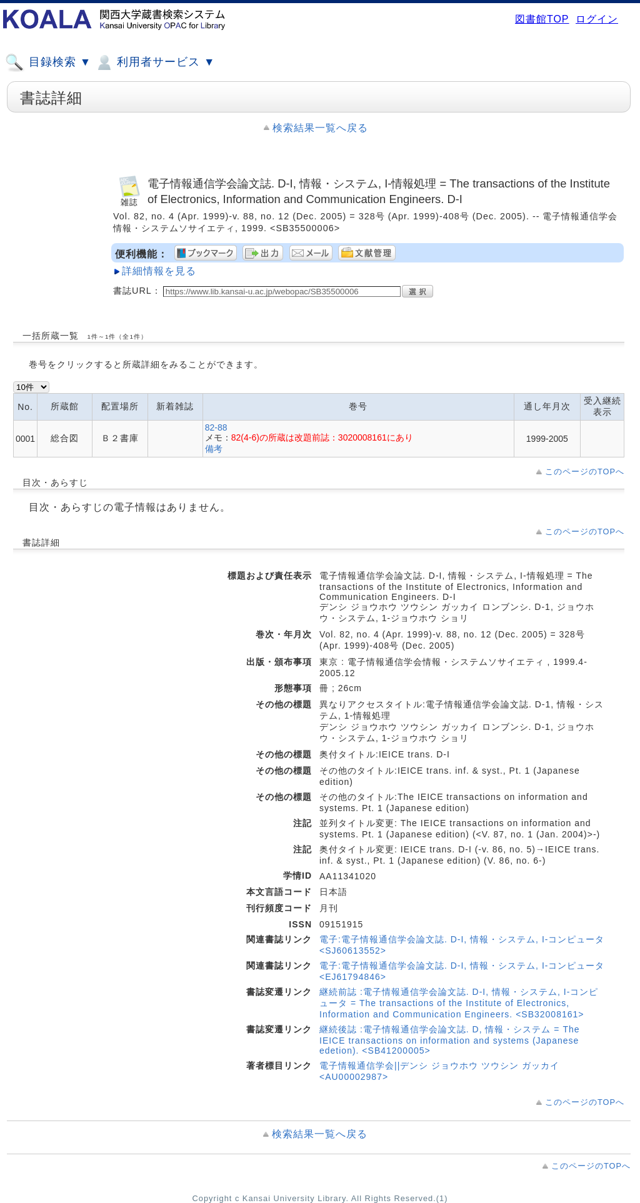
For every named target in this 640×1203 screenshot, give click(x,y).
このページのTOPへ (584, 471)
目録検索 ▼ (48, 62)
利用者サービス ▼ (154, 62)
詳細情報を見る (159, 271)
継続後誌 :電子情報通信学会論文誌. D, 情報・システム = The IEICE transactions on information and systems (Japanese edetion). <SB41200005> (449, 1040)
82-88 (216, 427)
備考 (213, 449)
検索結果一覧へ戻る (320, 127)
